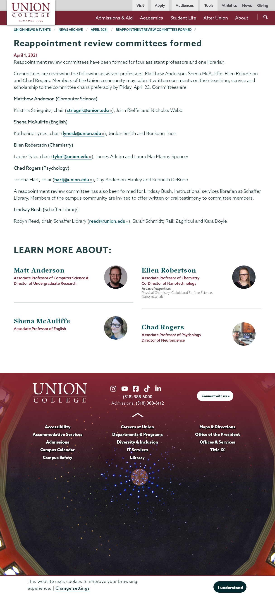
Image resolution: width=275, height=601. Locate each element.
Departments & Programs (137, 435)
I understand (230, 587)
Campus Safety (57, 458)
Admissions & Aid (114, 18)
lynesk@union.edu (84, 134)
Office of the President (217, 435)
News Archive (71, 30)
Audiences (185, 5)
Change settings (72, 588)
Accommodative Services (58, 435)
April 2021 (99, 30)
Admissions (57, 443)
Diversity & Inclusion (137, 443)
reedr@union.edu (109, 222)
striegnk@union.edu (89, 110)
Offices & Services (217, 443)
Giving (262, 5)
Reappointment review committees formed (154, 30)
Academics (151, 18)
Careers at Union (137, 427)
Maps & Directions (217, 427)
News (247, 5)
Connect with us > (216, 397)
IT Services (137, 450)
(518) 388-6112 (150, 404)
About (241, 18)
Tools (208, 5)
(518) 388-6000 (137, 398)
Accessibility (57, 427)
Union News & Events (32, 30)
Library (137, 458)
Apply (160, 5)
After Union (215, 18)
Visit (140, 5)
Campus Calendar (57, 450)
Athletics (229, 5)
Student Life (183, 18)
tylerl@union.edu (72, 157)
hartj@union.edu (73, 180)
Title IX (217, 450)
